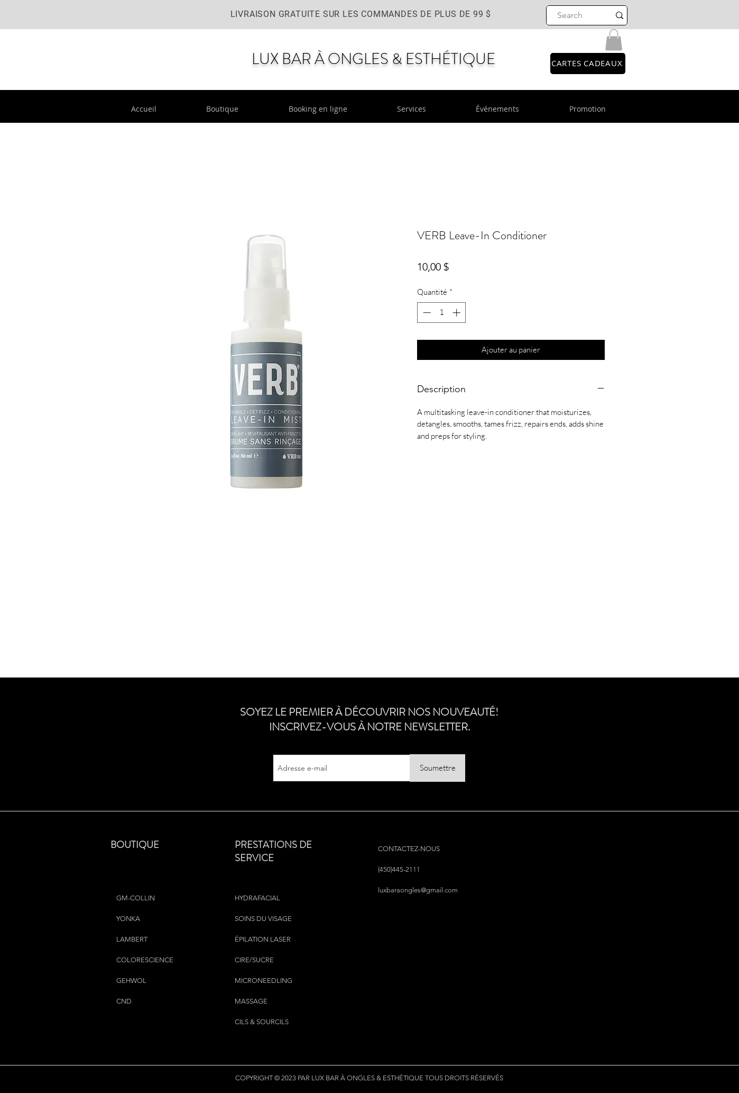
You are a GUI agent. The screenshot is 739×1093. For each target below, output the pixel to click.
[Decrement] (426, 312)
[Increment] (457, 312)
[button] (614, 40)
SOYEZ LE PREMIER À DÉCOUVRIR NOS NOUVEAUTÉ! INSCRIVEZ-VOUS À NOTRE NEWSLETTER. (369, 719)
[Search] (570, 15)
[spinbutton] (441, 312)
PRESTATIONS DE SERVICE (273, 851)
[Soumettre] (437, 768)
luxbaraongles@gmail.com (418, 890)
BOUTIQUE (134, 845)
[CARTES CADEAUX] (587, 63)
